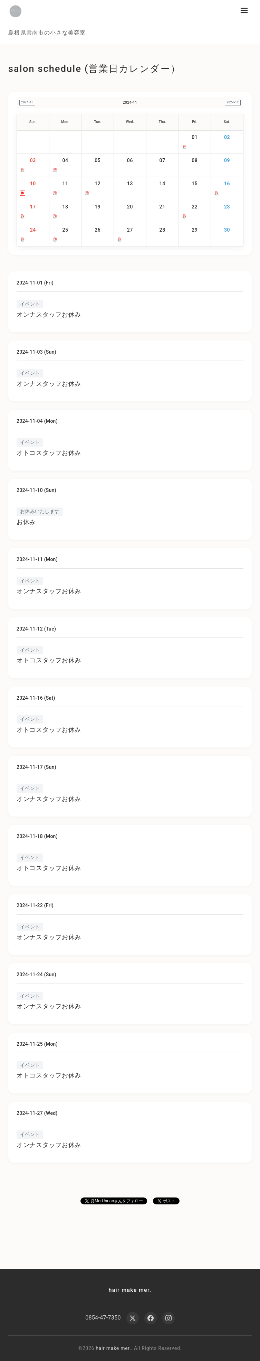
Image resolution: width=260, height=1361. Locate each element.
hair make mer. (130, 1290)
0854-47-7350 (103, 1318)
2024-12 (230, 102)
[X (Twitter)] (132, 1318)
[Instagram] (168, 1318)
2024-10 (29, 102)
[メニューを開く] (244, 10)
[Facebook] (150, 1318)
